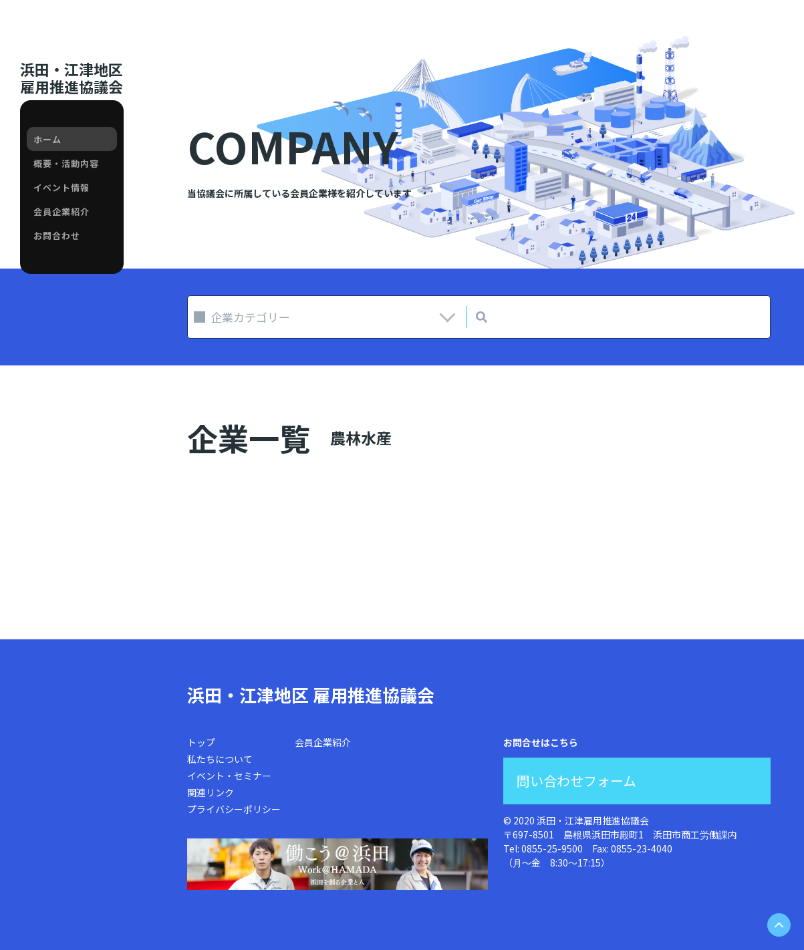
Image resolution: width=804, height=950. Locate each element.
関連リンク (210, 792)
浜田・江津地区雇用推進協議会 (71, 78)
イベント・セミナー (229, 775)
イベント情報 (61, 187)
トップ (201, 742)
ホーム (47, 139)
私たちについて (220, 759)
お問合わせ (56, 235)
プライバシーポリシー (234, 809)
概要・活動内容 (66, 163)
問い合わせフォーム (576, 780)
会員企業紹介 (61, 211)
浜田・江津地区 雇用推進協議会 (310, 694)
